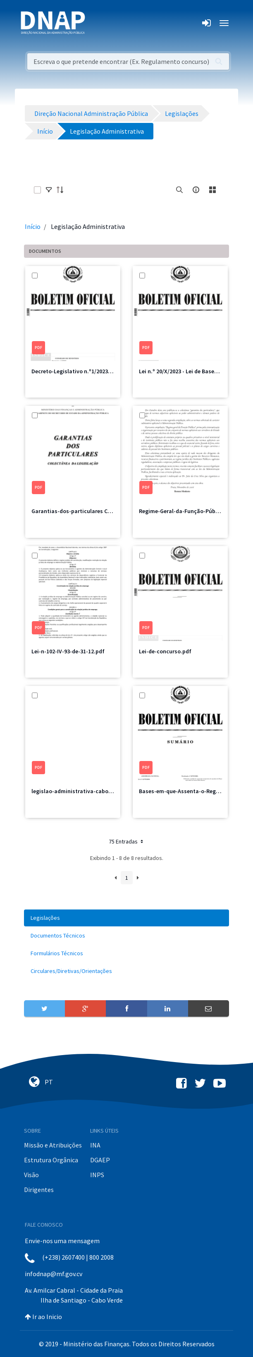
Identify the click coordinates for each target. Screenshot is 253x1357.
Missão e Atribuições (53, 1145)
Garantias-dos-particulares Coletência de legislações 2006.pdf (112, 511)
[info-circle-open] (196, 189)
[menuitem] (126, 917)
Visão (31, 1175)
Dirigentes (39, 1189)
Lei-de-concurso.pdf (165, 651)
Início (33, 226)
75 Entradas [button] (127, 841)
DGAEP (100, 1160)
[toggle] (48, 189)
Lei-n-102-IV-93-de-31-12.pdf (68, 651)
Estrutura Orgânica (51, 1160)
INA (95, 1145)
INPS (97, 1175)
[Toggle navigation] (97, 23)
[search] (179, 189)
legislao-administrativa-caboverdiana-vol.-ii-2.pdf (97, 791)
